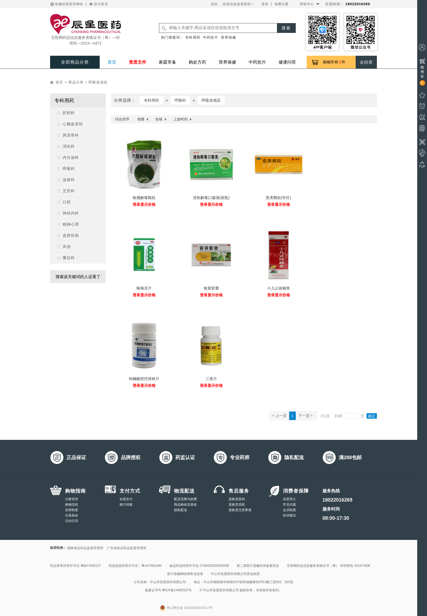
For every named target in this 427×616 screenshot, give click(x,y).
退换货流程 (236, 504)
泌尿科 (69, 180)
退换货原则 (236, 499)
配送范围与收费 (185, 499)
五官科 (69, 191)
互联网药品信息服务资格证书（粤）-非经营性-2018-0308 (328, 566)
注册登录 (71, 499)
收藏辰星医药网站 (69, 4)
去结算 (366, 62)
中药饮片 (210, 37)
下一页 (305, 415)
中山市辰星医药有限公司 (168, 582)
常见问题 (289, 504)
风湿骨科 (71, 135)
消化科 (69, 146)
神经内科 (71, 213)
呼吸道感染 (98, 82)
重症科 (69, 258)
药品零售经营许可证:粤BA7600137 (75, 566)
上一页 (279, 415)
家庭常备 (167, 62)
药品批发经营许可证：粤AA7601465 (135, 566)
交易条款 (71, 515)
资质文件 (137, 62)
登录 (265, 4)
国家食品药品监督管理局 (85, 548)
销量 (143, 119)
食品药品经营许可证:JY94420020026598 (199, 566)
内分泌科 (71, 157)
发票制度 (71, 510)
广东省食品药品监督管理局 (126, 548)
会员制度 (289, 510)
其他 (67, 246)
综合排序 (122, 119)
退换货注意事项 (239, 510)
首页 (112, 62)
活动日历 (71, 521)
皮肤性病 (71, 235)
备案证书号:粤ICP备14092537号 (168, 590)
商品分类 (76, 82)
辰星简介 (289, 499)
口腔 (67, 202)
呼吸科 (69, 168)
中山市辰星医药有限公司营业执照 (235, 574)
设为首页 (101, 4)
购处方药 (197, 62)
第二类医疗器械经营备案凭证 (258, 566)
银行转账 (126, 504)
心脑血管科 (73, 124)
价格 (161, 119)
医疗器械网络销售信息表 (185, 574)
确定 (372, 416)
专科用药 (192, 37)
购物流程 (71, 504)
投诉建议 (289, 515)
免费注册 (281, 4)
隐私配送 (180, 510)
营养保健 (228, 37)
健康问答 (287, 62)
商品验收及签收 (185, 504)
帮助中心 (307, 4)
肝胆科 (69, 113)
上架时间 (182, 119)
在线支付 (126, 499)
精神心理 (71, 224)
